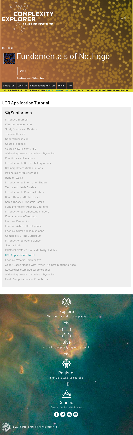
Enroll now (53, 90)
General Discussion (17, 139)
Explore (66, 311)
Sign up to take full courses (66, 377)
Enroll (23, 71)
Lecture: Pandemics (17, 221)
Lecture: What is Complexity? (23, 260)
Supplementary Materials (42, 86)
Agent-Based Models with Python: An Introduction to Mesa (40, 264)
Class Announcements (19, 124)
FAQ (70, 86)
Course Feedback (15, 143)
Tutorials (8, 48)
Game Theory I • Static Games (22, 197)
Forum (61, 86)
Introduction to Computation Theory (27, 211)
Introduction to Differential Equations (28, 163)
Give (66, 342)
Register (66, 373)
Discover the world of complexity (66, 316)
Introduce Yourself (16, 119)
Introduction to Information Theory (26, 182)
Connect (66, 402)
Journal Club (13, 245)
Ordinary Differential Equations (24, 168)
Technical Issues (15, 134)
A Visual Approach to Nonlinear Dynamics (30, 153)
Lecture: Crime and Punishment (24, 231)
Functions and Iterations (20, 158)
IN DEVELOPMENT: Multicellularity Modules (31, 250)
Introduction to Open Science (23, 240)
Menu (127, 18)
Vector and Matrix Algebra (20, 187)
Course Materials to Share (20, 148)
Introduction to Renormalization (24, 192)
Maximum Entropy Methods (21, 173)
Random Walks (14, 177)
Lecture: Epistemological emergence (28, 269)
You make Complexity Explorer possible (66, 347)
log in (68, 90)
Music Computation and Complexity (26, 279)
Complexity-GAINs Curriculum (23, 235)
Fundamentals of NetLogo (21, 216)
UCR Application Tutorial (20, 255)
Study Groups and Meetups (21, 129)
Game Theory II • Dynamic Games (24, 202)
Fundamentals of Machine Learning (26, 206)
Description (8, 86)
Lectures (22, 86)
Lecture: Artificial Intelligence (23, 226)
